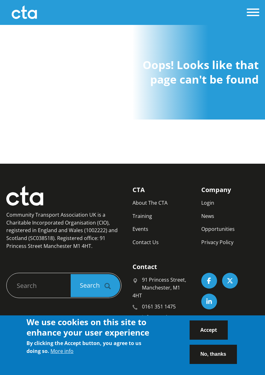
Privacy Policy (217, 242)
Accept (208, 333)
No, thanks (213, 357)
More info (62, 354)
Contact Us (145, 242)
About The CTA (150, 202)
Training (142, 216)
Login (207, 202)
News (207, 216)
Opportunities (218, 229)
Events (140, 229)
